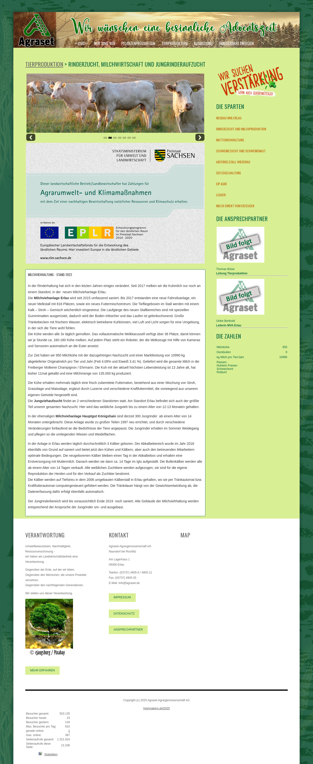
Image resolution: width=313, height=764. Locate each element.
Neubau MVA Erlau (228, 117)
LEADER (221, 194)
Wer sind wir (104, 43)
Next (199, 137)
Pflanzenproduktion (138, 43)
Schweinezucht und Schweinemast (241, 150)
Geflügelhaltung (228, 172)
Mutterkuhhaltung (230, 139)
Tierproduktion (175, 43)
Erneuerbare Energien (236, 43)
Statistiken (50, 754)
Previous (30, 137)
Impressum (122, 597)
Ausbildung (203, 43)
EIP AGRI (221, 183)
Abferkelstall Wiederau (233, 161)
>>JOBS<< (81, 43)
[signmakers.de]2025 (156, 708)
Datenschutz (124, 613)
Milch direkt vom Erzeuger (235, 205)
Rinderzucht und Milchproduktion (241, 128)
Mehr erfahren (42, 670)
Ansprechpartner (128, 629)
